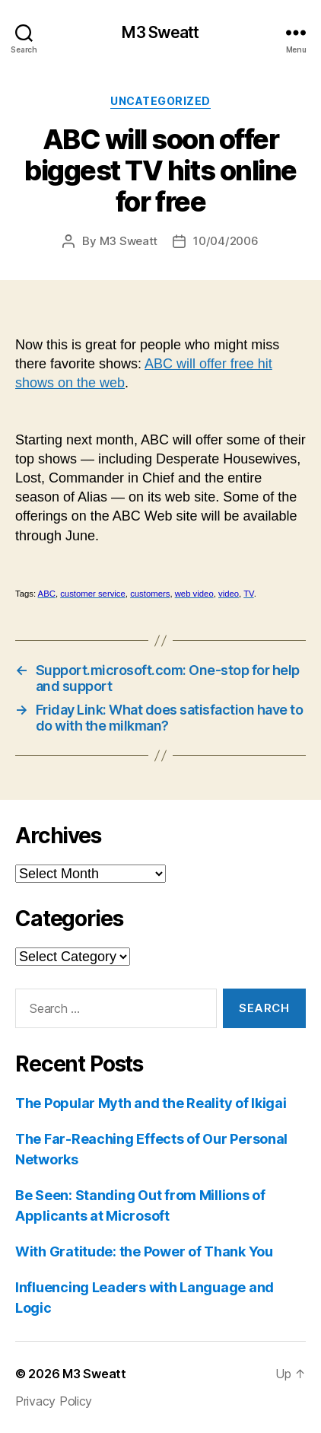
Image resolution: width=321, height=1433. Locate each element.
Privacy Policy (53, 1401)
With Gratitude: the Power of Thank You (144, 1251)
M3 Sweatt (160, 32)
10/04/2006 (225, 241)
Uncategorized (160, 100)
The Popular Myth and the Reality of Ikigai (151, 1103)
